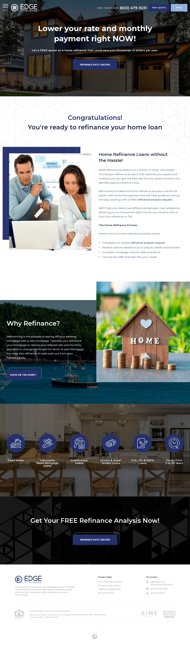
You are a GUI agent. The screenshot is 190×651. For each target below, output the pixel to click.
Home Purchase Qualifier (110, 582)
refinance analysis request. (155, 199)
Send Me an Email (159, 589)
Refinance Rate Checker (109, 585)
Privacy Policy (36, 611)
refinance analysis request (147, 242)
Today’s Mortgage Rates (109, 589)
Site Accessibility (106, 593)
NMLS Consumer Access (57, 611)
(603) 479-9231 (133, 8)
